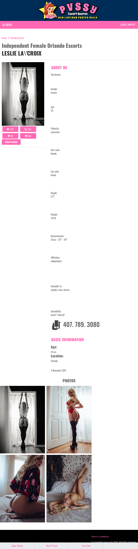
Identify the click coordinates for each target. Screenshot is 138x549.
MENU (7, 24)
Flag (28, 135)
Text (10, 129)
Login (123, 24)
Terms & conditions (100, 536)
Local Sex (86, 546)
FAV (10, 135)
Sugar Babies (11, 142)
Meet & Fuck (51, 546)
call (28, 129)
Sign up (131, 24)
